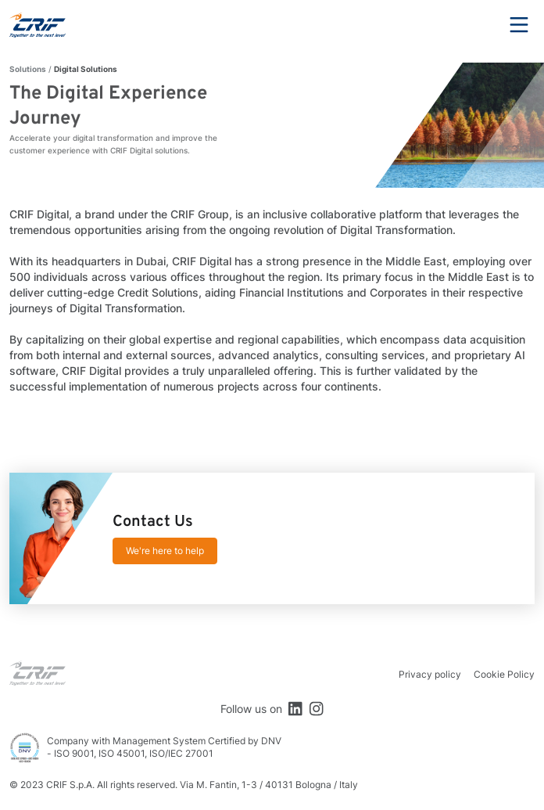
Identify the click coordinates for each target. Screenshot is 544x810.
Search (476, 25)
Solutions (27, 69)
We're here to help (165, 550)
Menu (519, 25)
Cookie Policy (504, 674)
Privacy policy (430, 674)
